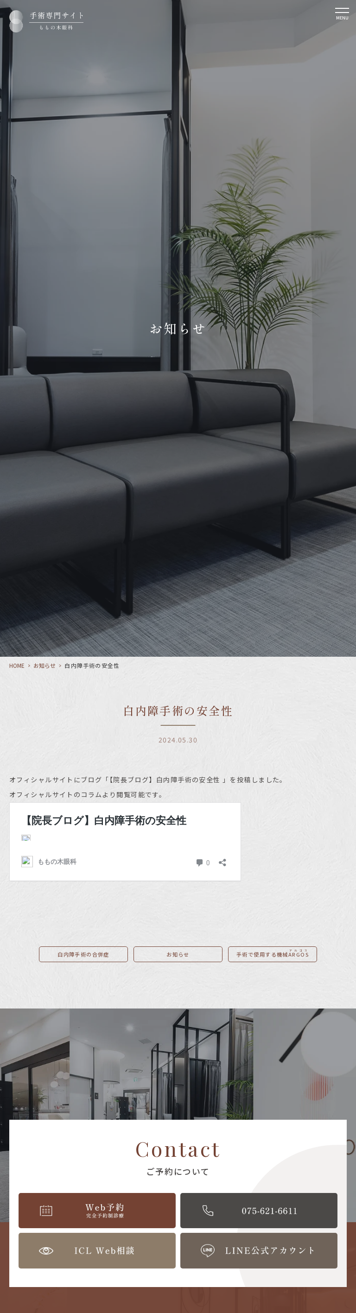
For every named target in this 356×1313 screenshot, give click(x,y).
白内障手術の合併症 (83, 954)
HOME (17, 665)
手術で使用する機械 (272, 953)
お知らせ (44, 665)
